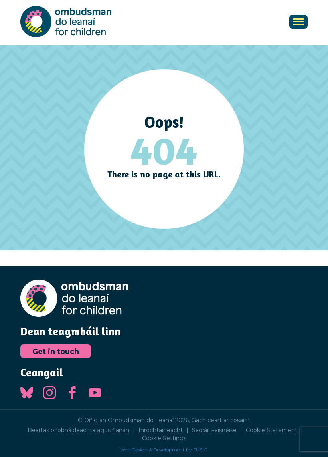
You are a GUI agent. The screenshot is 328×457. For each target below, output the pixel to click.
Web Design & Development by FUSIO (164, 450)
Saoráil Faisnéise (214, 430)
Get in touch (55, 351)
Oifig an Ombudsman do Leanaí (65, 21)
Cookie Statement (271, 430)
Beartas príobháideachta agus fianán (78, 430)
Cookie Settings (164, 438)
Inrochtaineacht (160, 430)
